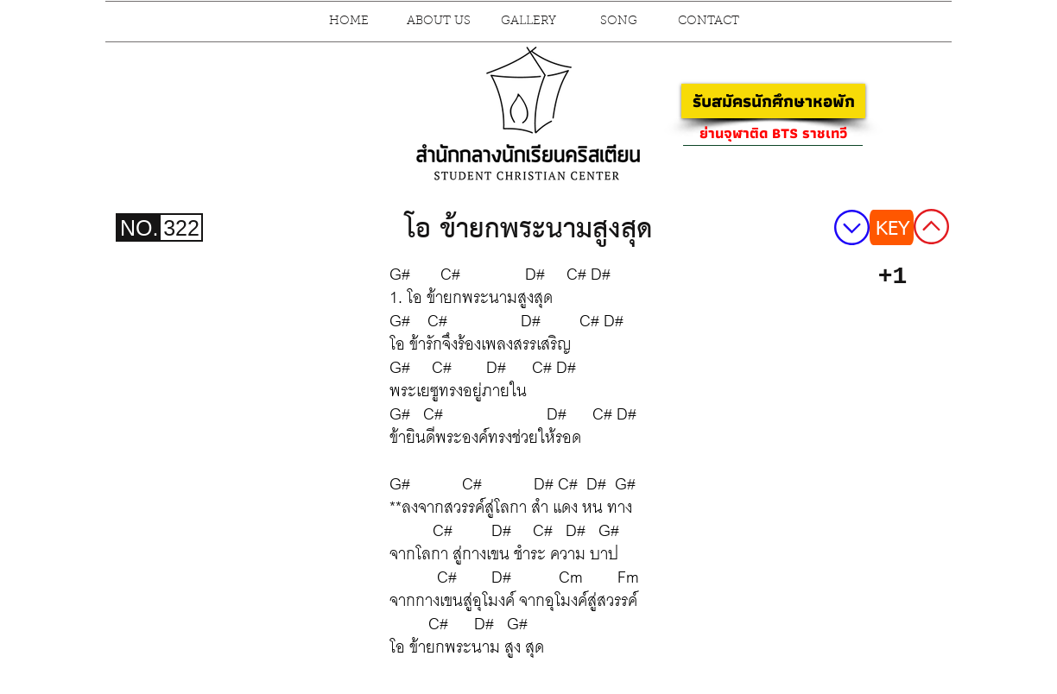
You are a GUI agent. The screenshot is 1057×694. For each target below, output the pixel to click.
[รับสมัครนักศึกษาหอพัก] (773, 101)
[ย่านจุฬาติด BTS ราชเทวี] (773, 133)
